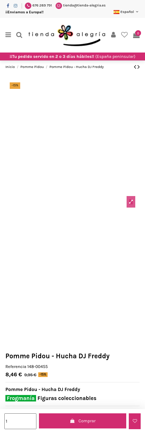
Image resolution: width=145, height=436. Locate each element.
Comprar (83, 420)
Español (127, 12)
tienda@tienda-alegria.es (84, 5)
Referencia (15, 366)
